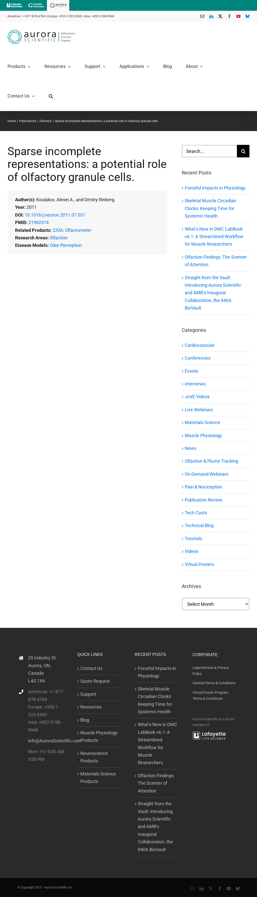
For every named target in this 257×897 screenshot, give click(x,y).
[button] (51, 96)
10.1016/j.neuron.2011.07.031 (55, 215)
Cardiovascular (200, 345)
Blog (84, 720)
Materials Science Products (98, 777)
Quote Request (95, 681)
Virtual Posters (199, 564)
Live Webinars (199, 409)
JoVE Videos (197, 396)
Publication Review (203, 500)
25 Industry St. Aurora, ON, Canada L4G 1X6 (42, 669)
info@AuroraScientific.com (47, 740)
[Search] (243, 151)
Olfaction (59, 237)
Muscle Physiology (203, 435)
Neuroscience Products (94, 757)
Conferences (197, 358)
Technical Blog (199, 525)
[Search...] (209, 151)
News (190, 448)
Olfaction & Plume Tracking (211, 461)
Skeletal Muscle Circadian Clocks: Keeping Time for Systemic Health (210, 208)
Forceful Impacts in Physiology (215, 187)
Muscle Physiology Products (98, 736)
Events (191, 371)
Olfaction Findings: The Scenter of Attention (156, 783)
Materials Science (202, 422)
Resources (90, 707)
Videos (191, 551)
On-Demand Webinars (206, 474)
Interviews (195, 383)
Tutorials (193, 538)
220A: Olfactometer (71, 230)
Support (88, 694)
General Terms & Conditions (213, 683)
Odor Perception (66, 245)
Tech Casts (196, 512)
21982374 (39, 222)
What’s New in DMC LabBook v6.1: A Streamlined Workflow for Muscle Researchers (214, 236)
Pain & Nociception (203, 486)
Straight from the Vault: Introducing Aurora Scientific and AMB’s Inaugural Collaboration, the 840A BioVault (213, 293)
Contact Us (91, 668)
